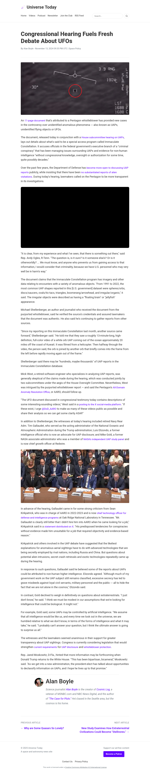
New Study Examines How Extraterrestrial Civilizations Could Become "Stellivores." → (104, 730)
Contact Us (67, 762)
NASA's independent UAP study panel (105, 439)
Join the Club (66, 16)
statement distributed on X (59, 527)
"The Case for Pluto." (60, 699)
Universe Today (40, 7)
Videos (32, 16)
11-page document (36, 121)
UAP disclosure (72, 647)
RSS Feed (79, 16)
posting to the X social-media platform (101, 404)
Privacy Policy (81, 762)
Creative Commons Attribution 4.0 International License (85, 768)
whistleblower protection (101, 647)
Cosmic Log (103, 690)
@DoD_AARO (49, 409)
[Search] (126, 16)
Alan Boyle (28, 49)
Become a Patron (114, 754)
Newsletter (53, 16)
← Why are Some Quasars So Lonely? (42, 728)
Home (24, 16)
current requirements (46, 647)
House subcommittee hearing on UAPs (104, 137)
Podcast (41, 16)
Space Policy (75, 49)
